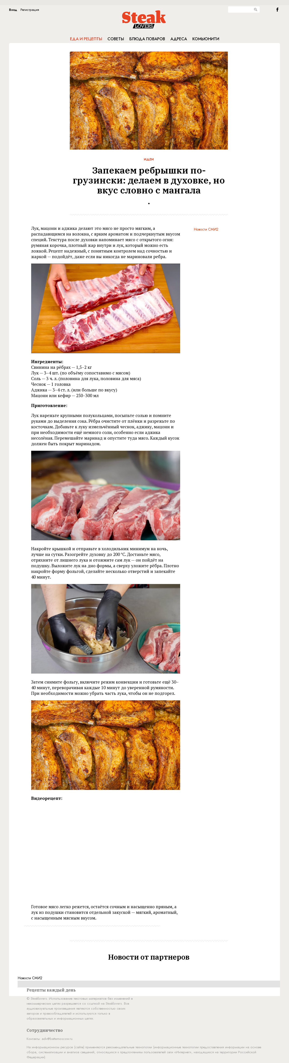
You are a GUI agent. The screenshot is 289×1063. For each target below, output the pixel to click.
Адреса (178, 39)
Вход (13, 9)
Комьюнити (205, 39)
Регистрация (30, 9)
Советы (115, 39)
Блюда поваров (147, 39)
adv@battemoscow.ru (57, 1038)
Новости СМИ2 (206, 229)
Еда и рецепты (86, 39)
